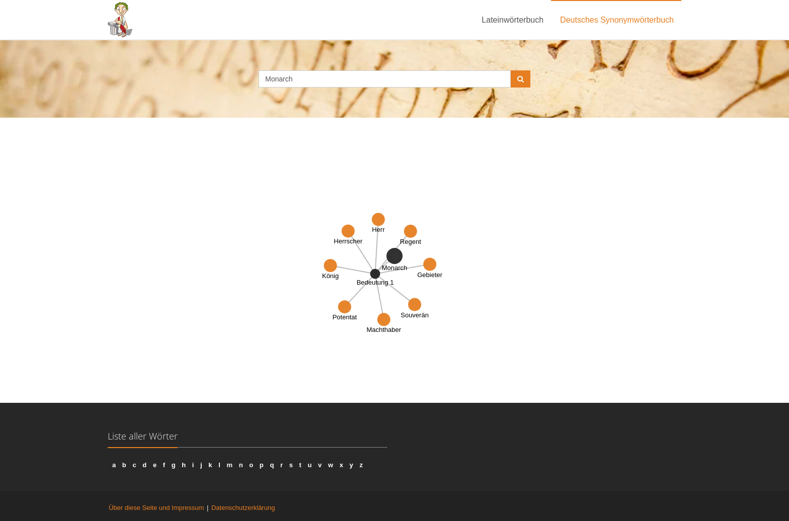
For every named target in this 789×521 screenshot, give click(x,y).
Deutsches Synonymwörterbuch (617, 20)
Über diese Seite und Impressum (156, 507)
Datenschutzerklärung (243, 507)
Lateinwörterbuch (512, 20)
